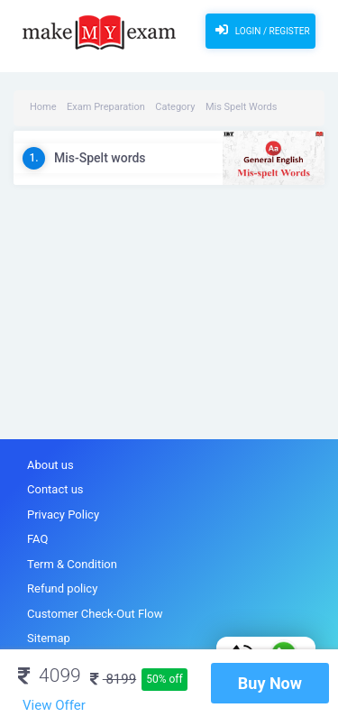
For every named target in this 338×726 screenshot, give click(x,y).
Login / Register (260, 30)
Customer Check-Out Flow (94, 613)
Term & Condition (72, 564)
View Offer (54, 705)
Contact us (55, 489)
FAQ (37, 539)
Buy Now (270, 683)
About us (50, 465)
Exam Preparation (106, 107)
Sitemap (48, 638)
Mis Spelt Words (242, 107)
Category (175, 107)
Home (43, 107)
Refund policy (62, 588)
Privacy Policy (63, 514)
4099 (49, 675)
